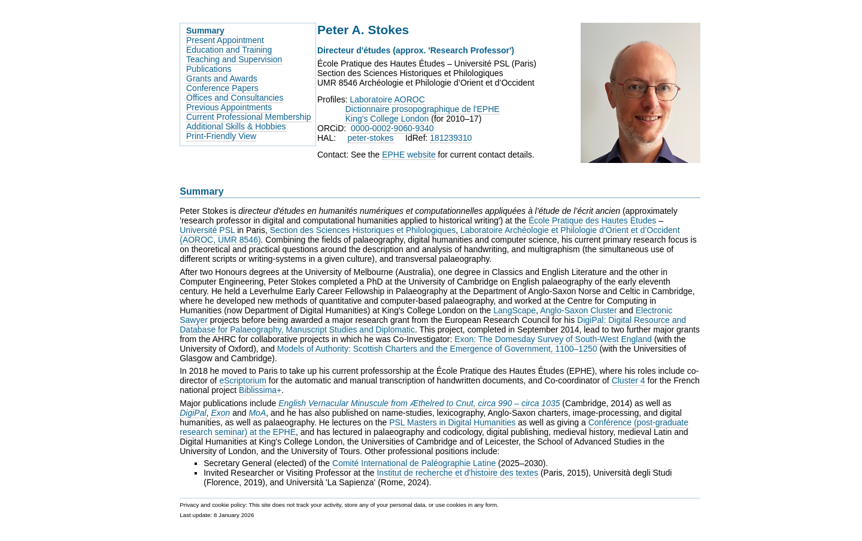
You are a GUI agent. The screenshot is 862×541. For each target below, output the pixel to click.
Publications (209, 69)
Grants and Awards (221, 78)
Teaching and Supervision (234, 59)
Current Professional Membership (248, 117)
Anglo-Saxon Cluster (578, 310)
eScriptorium (242, 380)
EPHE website (408, 154)
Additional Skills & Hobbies (236, 126)
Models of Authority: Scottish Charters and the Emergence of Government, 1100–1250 (437, 348)
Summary (205, 30)
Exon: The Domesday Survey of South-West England (552, 339)
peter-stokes (371, 138)
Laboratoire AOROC (387, 99)
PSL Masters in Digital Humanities (452, 422)
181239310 (451, 138)
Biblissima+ (260, 390)
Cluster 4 (628, 380)
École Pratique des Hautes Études (592, 220)
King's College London (387, 118)
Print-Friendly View (221, 136)
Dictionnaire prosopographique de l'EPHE (422, 109)
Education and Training (229, 50)
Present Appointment (225, 40)
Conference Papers (222, 88)
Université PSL (207, 230)
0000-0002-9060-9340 (392, 128)
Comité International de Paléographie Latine (414, 463)
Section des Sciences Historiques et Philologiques (363, 230)
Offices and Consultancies (234, 97)
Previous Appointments (229, 107)
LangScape (514, 310)
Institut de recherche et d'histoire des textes (457, 472)
